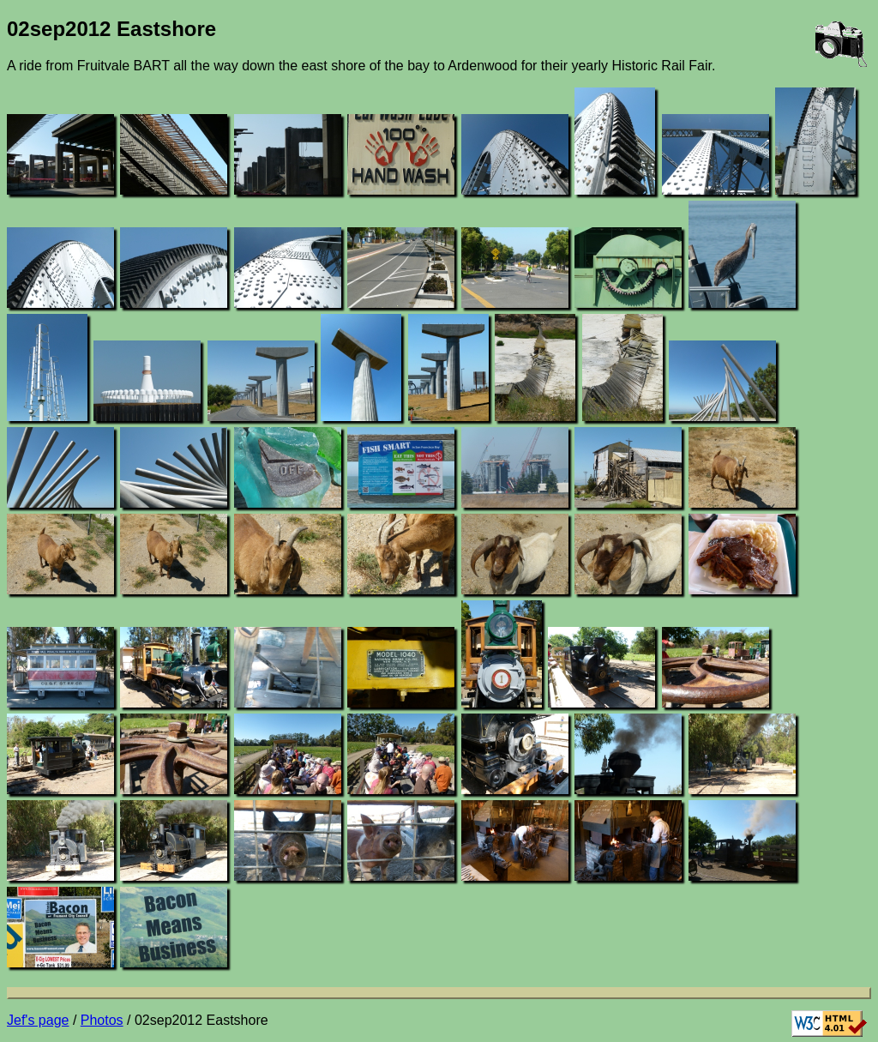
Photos (102, 1020)
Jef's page (38, 1020)
